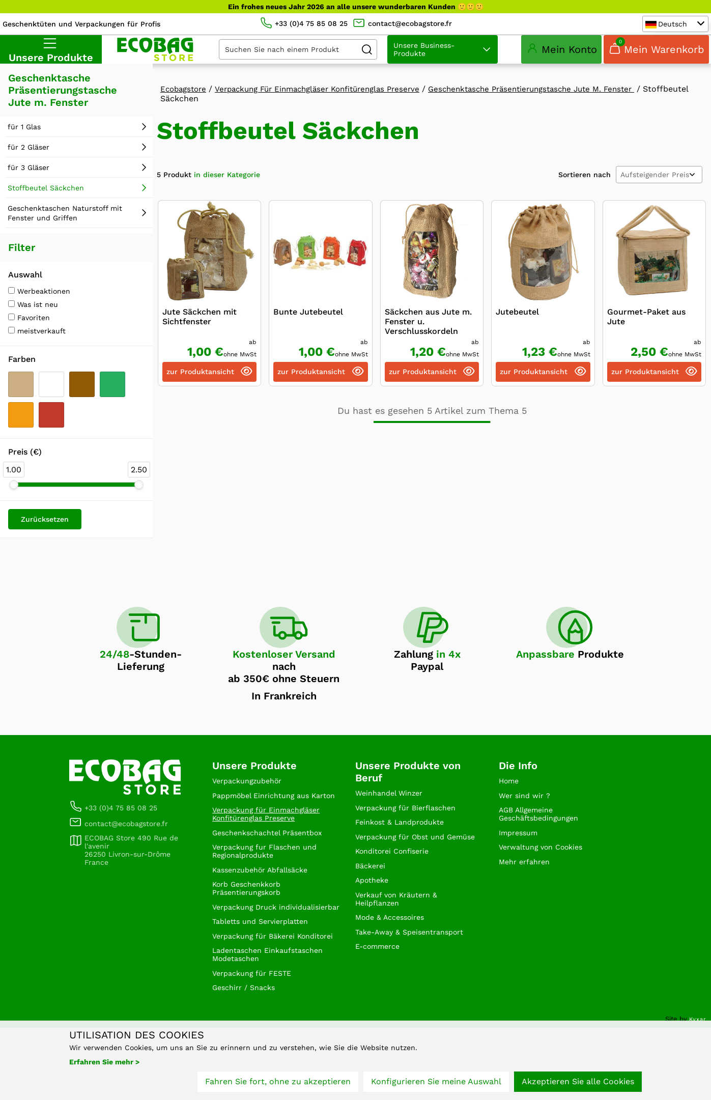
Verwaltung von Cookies (546, 873)
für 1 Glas (24, 144)
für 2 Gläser (28, 164)
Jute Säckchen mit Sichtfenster (199, 334)
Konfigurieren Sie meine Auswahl (436, 1083)
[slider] (13, 501)
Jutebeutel (517, 329)
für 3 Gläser (28, 185)
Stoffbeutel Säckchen (46, 205)
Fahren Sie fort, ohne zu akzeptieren (278, 1083)
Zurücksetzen (45, 536)
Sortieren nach (584, 192)
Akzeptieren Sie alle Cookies (578, 1083)
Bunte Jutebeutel (308, 329)
